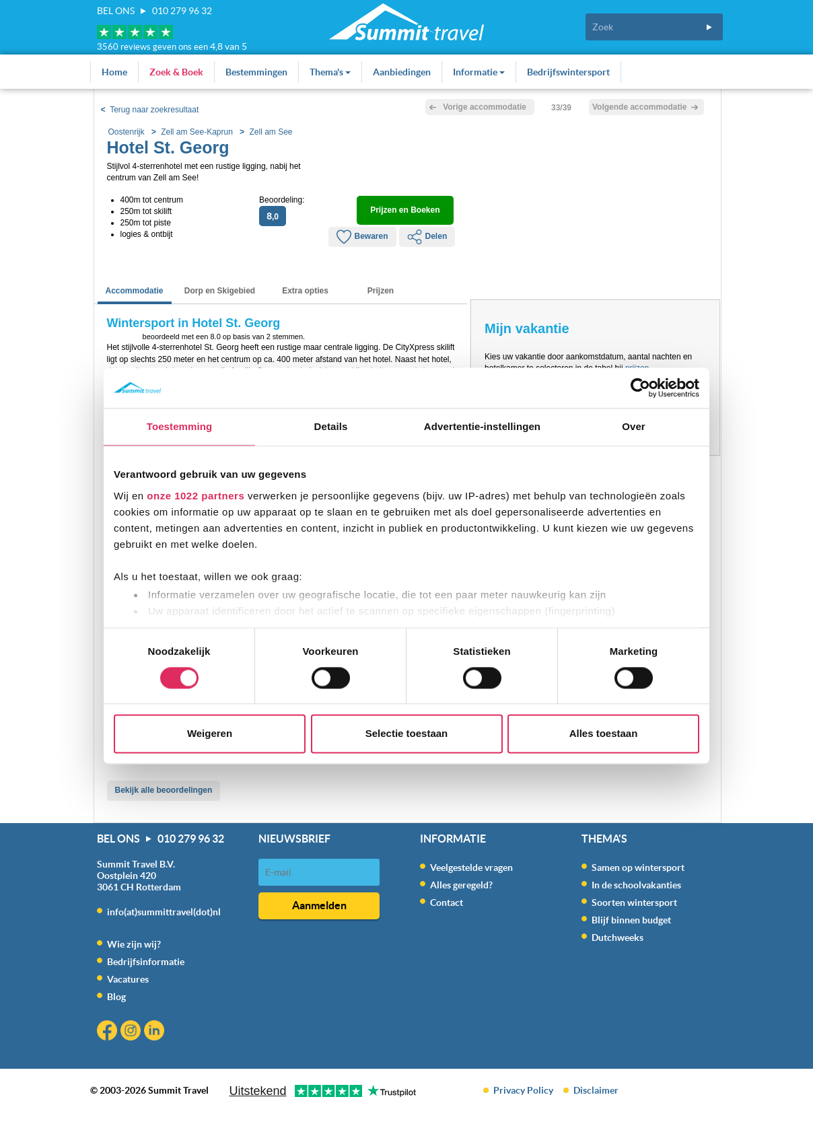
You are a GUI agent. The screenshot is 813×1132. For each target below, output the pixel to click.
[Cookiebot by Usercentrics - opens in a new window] (640, 388)
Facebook (108, 1032)
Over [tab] (633, 426)
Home (114, 72)
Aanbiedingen (402, 72)
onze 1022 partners (195, 495)
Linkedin (156, 1032)
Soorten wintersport (634, 902)
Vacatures (128, 979)
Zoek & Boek (176, 72)
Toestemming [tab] (180, 426)
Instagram (132, 1032)
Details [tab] (331, 426)
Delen (427, 236)
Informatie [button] (479, 72)
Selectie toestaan (406, 734)
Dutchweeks (617, 937)
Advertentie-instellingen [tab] (482, 426)
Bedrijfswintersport (568, 72)
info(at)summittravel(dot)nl (164, 912)
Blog (116, 996)
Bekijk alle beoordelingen (164, 790)
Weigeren (209, 734)
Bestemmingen (256, 72)
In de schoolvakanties (636, 885)
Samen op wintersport (638, 867)
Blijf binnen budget (631, 920)
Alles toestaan (603, 734)
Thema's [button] (330, 72)
